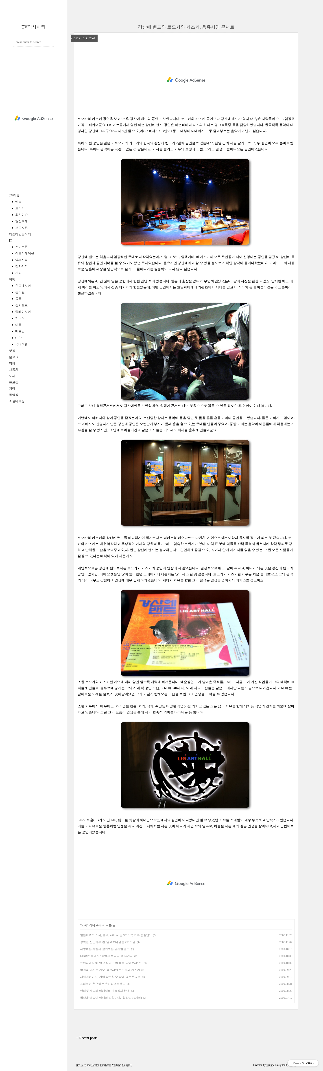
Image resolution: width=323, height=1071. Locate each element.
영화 (12, 363)
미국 (18, 324)
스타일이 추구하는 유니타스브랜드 (102, 983)
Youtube (116, 1065)
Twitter (95, 1065)
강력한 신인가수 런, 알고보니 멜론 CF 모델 (107, 942)
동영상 (13, 395)
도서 (12, 376)
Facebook (105, 1065)
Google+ (127, 1065)
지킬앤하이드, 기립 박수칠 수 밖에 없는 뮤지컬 (110, 976)
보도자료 (21, 227)
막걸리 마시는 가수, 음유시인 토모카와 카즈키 (110, 970)
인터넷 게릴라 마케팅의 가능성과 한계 (105, 990)
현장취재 (21, 221)
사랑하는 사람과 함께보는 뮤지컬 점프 (105, 949)
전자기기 (21, 266)
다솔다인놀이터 (20, 234)
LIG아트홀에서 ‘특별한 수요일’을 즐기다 (106, 956)
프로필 (13, 382)
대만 (18, 337)
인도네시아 (22, 285)
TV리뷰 (14, 195)
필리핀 (19, 292)
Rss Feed (81, 1065)
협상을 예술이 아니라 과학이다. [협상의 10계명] (111, 997)
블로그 (13, 357)
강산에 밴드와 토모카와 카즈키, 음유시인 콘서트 (186, 26)
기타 (18, 273)
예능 (18, 201)
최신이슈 (21, 214)
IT (10, 240)
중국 (18, 298)
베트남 (19, 331)
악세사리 (21, 260)
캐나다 (19, 318)
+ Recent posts (86, 1038)
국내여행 (21, 344)
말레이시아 (22, 311)
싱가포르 (21, 305)
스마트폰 (21, 247)
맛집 (12, 351)
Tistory (270, 1065)
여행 (12, 279)
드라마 (19, 208)
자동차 (13, 369)
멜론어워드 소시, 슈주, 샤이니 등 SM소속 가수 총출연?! (115, 935)
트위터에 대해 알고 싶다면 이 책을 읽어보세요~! (111, 963)
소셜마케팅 (17, 401)
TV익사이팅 (34, 26)
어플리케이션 (24, 253)
